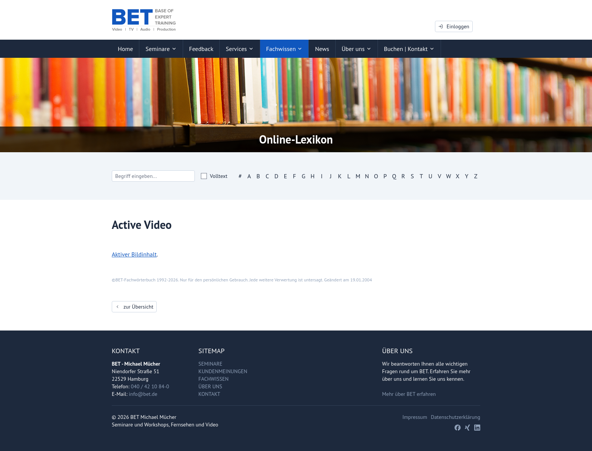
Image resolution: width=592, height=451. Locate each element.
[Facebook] (458, 428)
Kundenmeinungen (223, 371)
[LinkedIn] (477, 428)
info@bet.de (143, 394)
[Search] (153, 176)
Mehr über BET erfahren (409, 394)
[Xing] (467, 428)
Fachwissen (214, 378)
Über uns (210, 386)
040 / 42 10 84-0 (150, 386)
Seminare (211, 363)
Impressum (414, 417)
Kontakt (209, 394)
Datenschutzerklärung (455, 417)
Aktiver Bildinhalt (134, 254)
